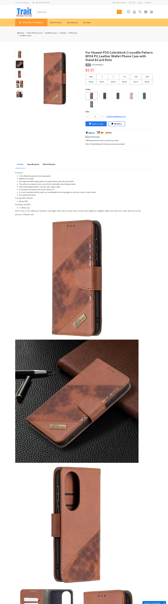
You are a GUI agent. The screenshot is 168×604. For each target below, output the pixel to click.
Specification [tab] (33, 164)
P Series (63, 33)
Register (148, 2)
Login (140, 2)
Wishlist (117, 124)
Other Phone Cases (35, 33)
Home (20, 33)
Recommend (72, 22)
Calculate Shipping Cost (116, 116)
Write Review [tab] (49, 164)
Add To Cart (96, 123)
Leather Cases (25, 35)
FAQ (132, 2)
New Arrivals (56, 22)
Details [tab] (20, 164)
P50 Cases (73, 33)
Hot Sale (87, 22)
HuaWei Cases (51, 33)
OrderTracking (119, 2)
